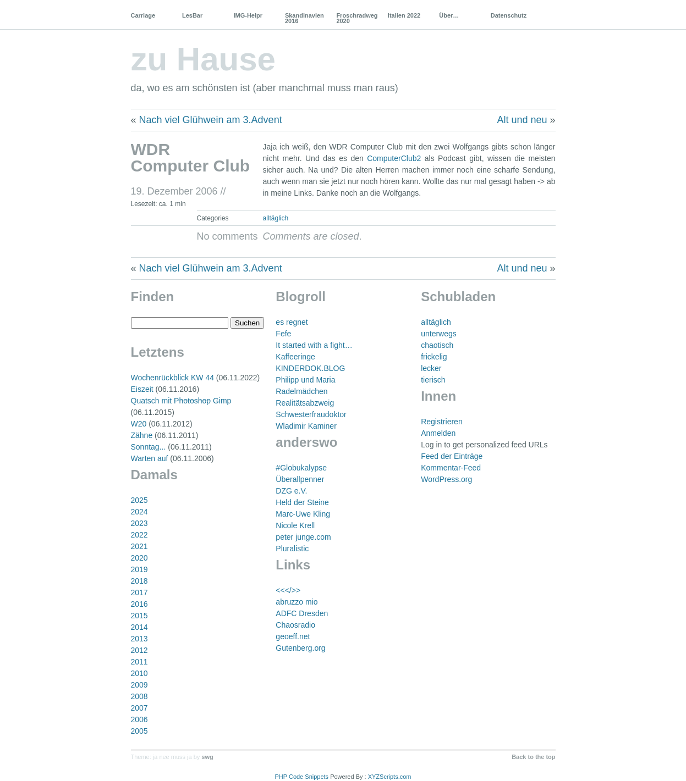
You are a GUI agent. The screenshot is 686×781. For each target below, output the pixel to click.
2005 (139, 731)
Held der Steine (302, 502)
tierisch (433, 379)
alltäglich (276, 218)
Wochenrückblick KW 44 (172, 377)
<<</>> (288, 590)
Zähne (142, 435)
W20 (139, 423)
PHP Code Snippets (301, 776)
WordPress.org (446, 479)
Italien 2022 (404, 15)
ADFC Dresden (302, 613)
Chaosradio (295, 625)
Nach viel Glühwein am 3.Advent (210, 119)
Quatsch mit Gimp (181, 400)
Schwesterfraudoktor (311, 414)
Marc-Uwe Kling (303, 513)
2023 (139, 523)
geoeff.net (293, 636)
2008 (139, 696)
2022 (139, 534)
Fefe (283, 333)
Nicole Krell (295, 525)
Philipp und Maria (305, 379)
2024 (139, 511)
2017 (139, 592)
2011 (139, 661)
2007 (139, 708)
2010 (139, 673)
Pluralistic (292, 548)
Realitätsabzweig (305, 402)
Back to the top (533, 757)
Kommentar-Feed (451, 467)
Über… (449, 15)
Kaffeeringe (295, 356)
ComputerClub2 (394, 158)
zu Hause (203, 59)
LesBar (192, 15)
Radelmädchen (301, 391)
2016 (139, 604)
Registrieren (441, 421)
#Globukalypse (301, 467)
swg (207, 757)
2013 (139, 638)
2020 (139, 557)
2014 (139, 627)
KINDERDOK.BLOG (310, 368)
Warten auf (149, 458)
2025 (139, 500)
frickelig (434, 356)
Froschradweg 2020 (356, 18)
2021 (139, 546)
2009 (139, 684)
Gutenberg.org (300, 648)
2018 (139, 581)
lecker (431, 368)
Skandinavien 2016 (304, 18)
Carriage (143, 15)
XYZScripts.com (389, 776)
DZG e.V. (291, 490)
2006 (139, 719)
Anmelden (438, 433)
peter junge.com (303, 537)
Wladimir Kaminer (306, 426)
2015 (139, 615)
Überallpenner (300, 479)
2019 (139, 569)
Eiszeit (142, 389)
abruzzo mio (296, 601)
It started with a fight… (314, 345)
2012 (139, 650)
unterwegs (439, 333)
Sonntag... (148, 446)
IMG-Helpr (247, 15)
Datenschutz (508, 15)
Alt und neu (522, 119)
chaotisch (437, 345)
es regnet (292, 322)
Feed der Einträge (451, 456)
